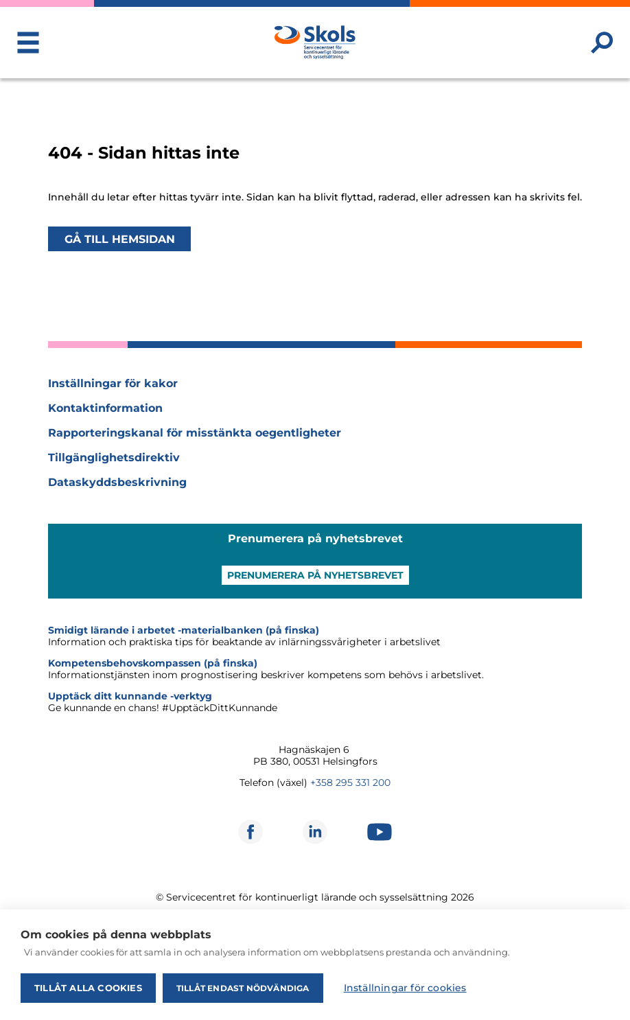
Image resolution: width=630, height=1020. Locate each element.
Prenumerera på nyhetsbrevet (315, 575)
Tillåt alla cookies (88, 987)
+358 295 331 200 (350, 782)
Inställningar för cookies (405, 987)
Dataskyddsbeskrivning (117, 482)
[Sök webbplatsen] (602, 43)
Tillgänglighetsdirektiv (114, 457)
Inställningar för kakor (113, 383)
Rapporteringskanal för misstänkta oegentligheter (194, 432)
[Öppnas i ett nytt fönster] (250, 832)
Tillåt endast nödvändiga (243, 988)
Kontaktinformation (105, 408)
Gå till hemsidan (120, 238)
